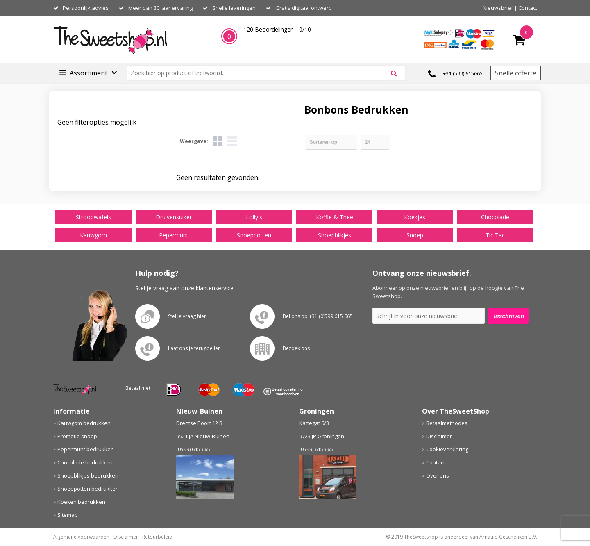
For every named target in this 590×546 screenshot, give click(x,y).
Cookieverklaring (447, 449)
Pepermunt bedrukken (85, 449)
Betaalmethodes (446, 423)
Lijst (232, 141)
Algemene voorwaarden (81, 536)
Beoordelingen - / (277, 29)
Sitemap (67, 515)
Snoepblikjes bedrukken (87, 475)
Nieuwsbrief (498, 7)
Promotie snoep (77, 436)
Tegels (217, 141)
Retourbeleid (157, 536)
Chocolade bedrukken (85, 462)
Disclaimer (439, 436)
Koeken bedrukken (81, 501)
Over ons (437, 475)
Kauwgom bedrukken (84, 423)
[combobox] (258, 73)
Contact (527, 7)
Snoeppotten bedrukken (88, 488)
